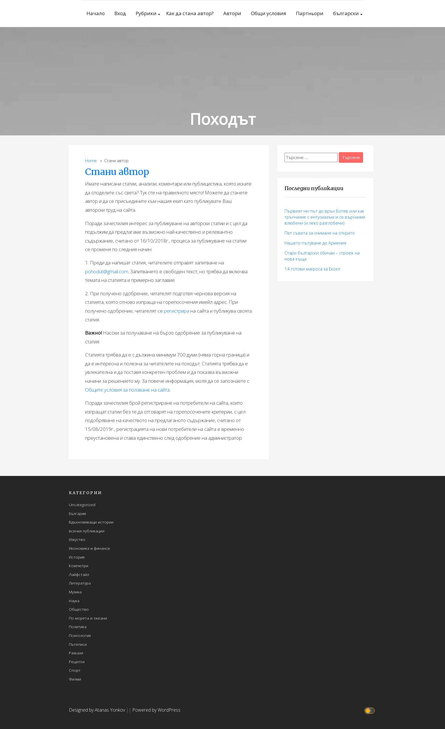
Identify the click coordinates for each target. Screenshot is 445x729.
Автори (232, 13)
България (77, 513)
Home (91, 160)
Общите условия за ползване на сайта (127, 389)
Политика (77, 626)
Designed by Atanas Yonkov (97, 710)
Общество (79, 609)
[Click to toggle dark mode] (370, 710)
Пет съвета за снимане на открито (320, 233)
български (346, 13)
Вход (120, 13)
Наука (74, 600)
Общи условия (268, 13)
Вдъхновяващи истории (91, 522)
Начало (95, 13)
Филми (75, 679)
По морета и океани (88, 618)
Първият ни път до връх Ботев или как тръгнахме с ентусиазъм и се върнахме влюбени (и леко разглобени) (325, 217)
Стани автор (117, 172)
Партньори (310, 13)
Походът (223, 118)
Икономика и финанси (89, 548)
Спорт (75, 670)
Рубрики (146, 13)
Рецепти (77, 661)
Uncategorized (82, 504)
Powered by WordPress (156, 710)
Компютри (78, 565)
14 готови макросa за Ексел (312, 269)
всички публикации (86, 530)
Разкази (76, 652)
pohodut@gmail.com (106, 271)
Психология (80, 635)
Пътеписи (78, 644)
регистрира (176, 311)
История (77, 557)
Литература (80, 583)
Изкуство (77, 539)
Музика (75, 591)
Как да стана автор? (190, 13)
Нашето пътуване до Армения (315, 243)
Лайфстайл (79, 574)
